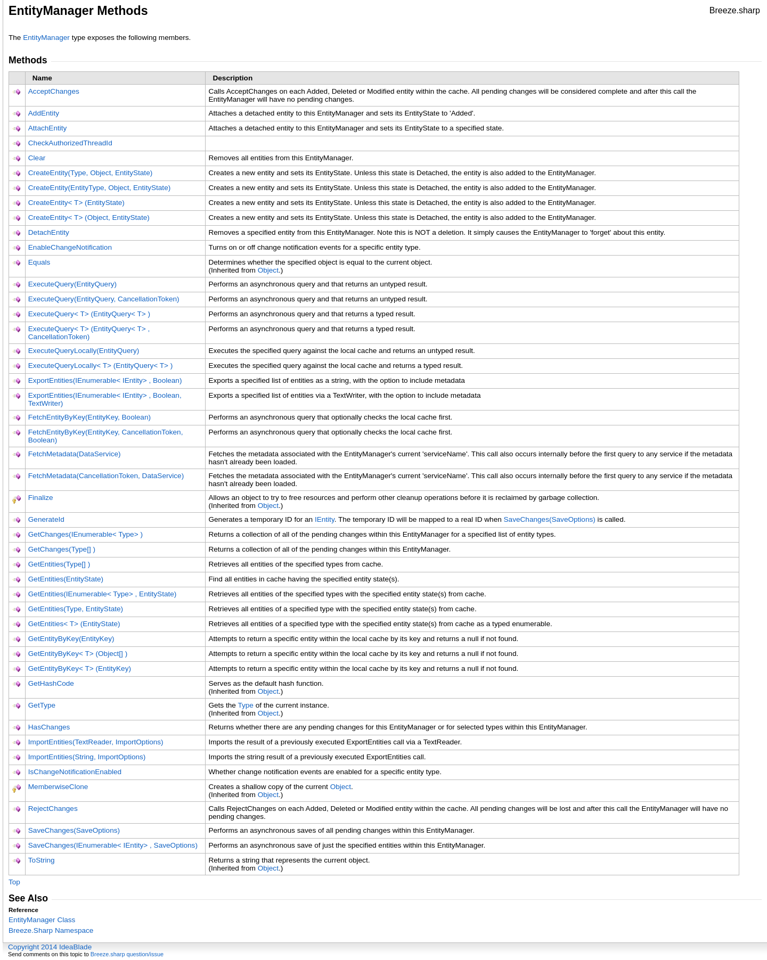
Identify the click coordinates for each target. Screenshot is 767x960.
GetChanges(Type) (61, 549)
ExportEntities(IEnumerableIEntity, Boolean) (105, 380)
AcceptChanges (53, 91)
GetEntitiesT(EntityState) (74, 624)
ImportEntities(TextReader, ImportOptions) (96, 742)
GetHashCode (51, 683)
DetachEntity (48, 232)
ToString (41, 860)
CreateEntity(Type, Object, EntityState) (90, 173)
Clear (36, 158)
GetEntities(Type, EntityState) (75, 609)
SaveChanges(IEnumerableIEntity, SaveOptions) (113, 845)
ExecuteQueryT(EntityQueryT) (89, 314)
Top (14, 882)
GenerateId (46, 519)
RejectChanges (53, 809)
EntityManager (46, 38)
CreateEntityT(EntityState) (76, 203)
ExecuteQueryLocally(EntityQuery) (84, 351)
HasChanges (49, 727)
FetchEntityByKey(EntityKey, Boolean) (89, 417)
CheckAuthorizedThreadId (70, 143)
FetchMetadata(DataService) (74, 454)
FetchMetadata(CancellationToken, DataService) (106, 476)
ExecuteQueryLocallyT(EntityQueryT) (100, 366)
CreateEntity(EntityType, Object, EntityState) (99, 188)
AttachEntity (47, 128)
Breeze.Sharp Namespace (51, 930)
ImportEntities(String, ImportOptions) (87, 757)
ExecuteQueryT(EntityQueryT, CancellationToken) (89, 333)
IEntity (324, 519)
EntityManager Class (42, 920)
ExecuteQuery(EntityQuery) (72, 284)
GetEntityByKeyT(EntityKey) (79, 668)
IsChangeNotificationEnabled (74, 772)
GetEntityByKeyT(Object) (77, 654)
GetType (41, 705)
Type (245, 705)
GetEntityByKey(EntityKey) (71, 639)
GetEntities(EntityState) (65, 579)
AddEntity (43, 113)
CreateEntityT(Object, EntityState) (89, 217)
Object (268, 270)
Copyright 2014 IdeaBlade (50, 947)
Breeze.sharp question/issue (127, 954)
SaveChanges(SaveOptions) (549, 519)
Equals (39, 262)
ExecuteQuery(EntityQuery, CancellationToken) (103, 299)
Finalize (40, 498)
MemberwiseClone (58, 787)
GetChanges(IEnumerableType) (85, 534)
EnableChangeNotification (70, 247)
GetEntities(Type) (59, 564)
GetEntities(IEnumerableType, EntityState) (102, 594)
